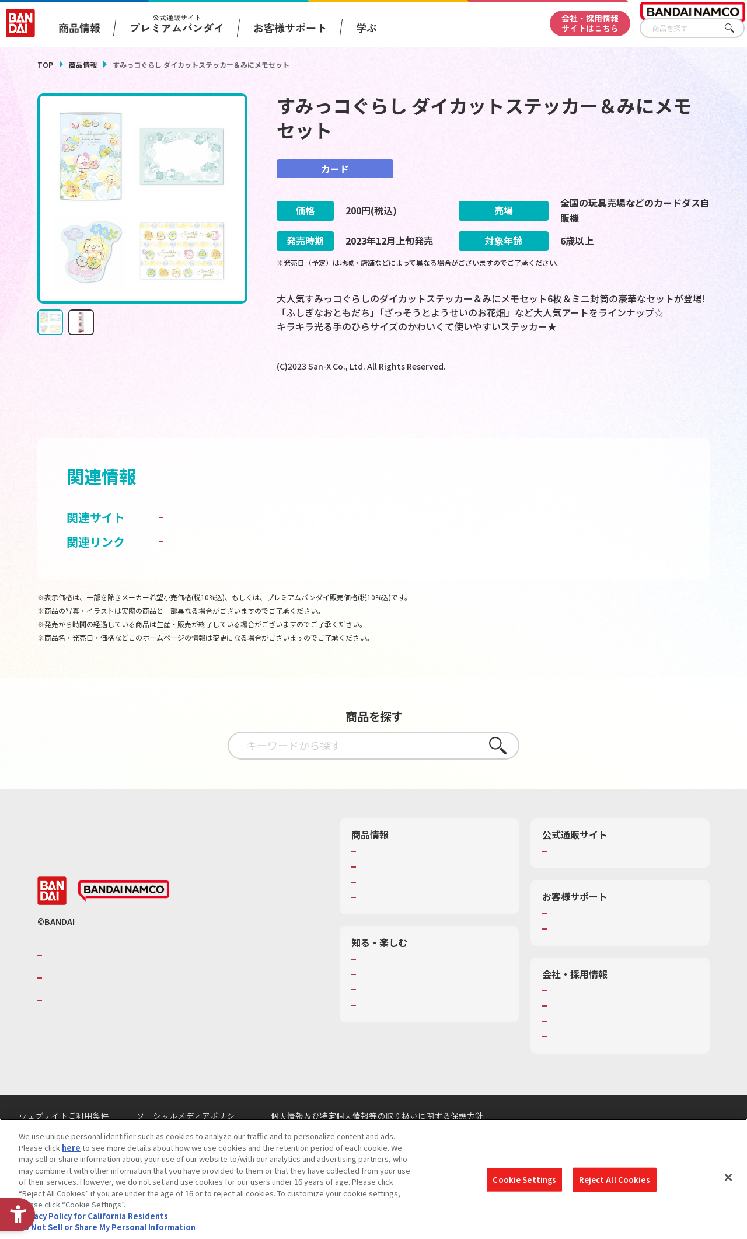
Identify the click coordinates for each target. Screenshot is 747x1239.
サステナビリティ (580, 1049)
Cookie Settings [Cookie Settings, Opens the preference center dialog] (524, 1179)
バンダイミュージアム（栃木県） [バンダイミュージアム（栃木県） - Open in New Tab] (416, 1044)
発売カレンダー (386, 895)
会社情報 (565, 1019)
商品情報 (83, 64)
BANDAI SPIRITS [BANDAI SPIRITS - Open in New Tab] (81, 1028)
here (71, 1147)
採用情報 (565, 1034)
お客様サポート (290, 27)
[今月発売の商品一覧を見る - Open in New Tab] (606, 413)
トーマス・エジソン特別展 (405, 1002)
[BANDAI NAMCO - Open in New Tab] (123, 919)
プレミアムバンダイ (584, 880)
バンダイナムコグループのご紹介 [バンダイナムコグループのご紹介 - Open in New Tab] (116, 983)
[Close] (728, 1178)
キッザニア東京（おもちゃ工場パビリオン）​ (427, 1023)
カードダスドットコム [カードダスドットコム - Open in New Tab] (225, 545)
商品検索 (374, 880)
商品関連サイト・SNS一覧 (404, 925)
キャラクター (381, 910)
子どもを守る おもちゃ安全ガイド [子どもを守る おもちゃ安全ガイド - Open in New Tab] (256, 570)
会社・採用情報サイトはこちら (590, 23)
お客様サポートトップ (588, 942)
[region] (373, 1179)
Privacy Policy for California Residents (93, 1215)
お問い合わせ (573, 1065)
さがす (735, 28)
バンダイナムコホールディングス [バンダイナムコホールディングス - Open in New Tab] (116, 1006)
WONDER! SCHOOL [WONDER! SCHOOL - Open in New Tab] (392, 987)
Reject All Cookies (614, 1179)
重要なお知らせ (576, 957)
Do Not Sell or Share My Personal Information (107, 1227)
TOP (45, 64)
